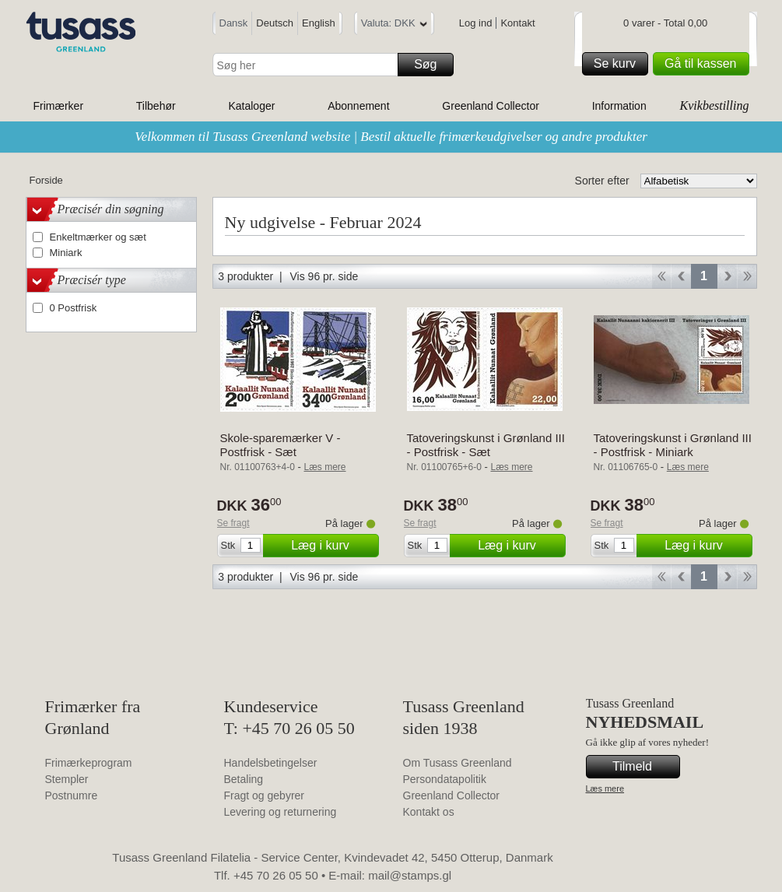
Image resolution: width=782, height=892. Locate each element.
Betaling (244, 779)
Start (661, 276)
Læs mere (605, 788)
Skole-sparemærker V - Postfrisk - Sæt (280, 444)
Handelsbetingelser (270, 763)
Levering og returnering (280, 812)
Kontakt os (428, 812)
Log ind (476, 23)
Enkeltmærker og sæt (98, 237)
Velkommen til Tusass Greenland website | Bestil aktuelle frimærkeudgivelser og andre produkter (391, 136)
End (747, 276)
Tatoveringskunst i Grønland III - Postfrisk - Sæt (486, 444)
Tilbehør (156, 106)
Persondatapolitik (444, 779)
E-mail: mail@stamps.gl (389, 875)
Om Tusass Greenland (457, 763)
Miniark (66, 252)
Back (681, 276)
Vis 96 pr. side (324, 276)
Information (619, 106)
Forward (727, 276)
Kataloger (251, 106)
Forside (46, 180)
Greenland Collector (490, 106)
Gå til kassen (704, 64)
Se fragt (233, 523)
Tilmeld (643, 766)
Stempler (67, 779)
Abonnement (358, 106)
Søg (431, 64)
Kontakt (517, 23)
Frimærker (58, 106)
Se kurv (618, 64)
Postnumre (71, 795)
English (318, 23)
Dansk (233, 23)
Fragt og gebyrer (264, 795)
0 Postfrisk (73, 308)
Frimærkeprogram (88, 763)
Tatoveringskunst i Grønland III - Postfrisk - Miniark (673, 444)
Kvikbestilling (714, 105)
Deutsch (274, 23)
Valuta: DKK (394, 25)
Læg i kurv (332, 545)
